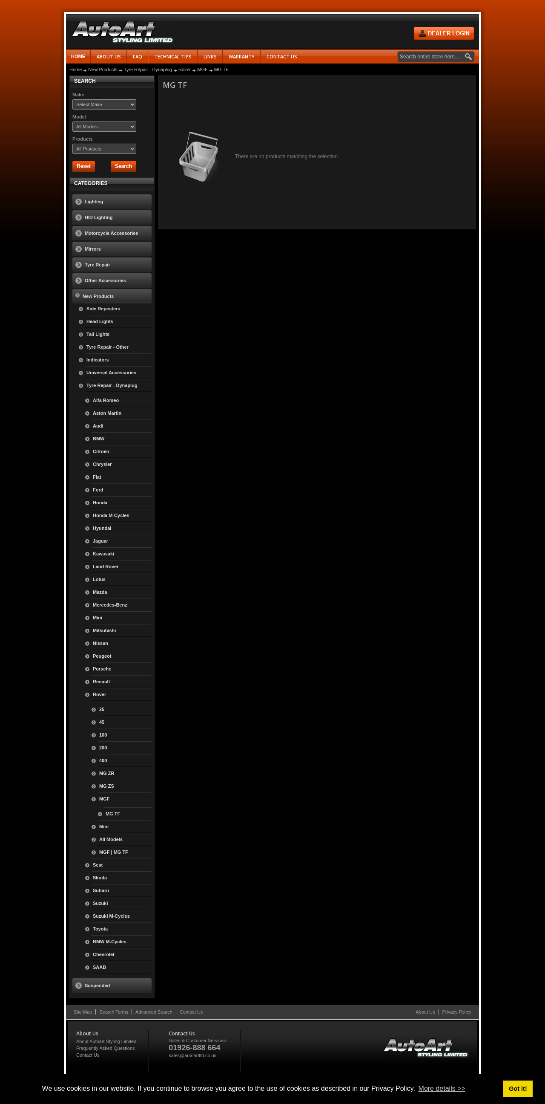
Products (82, 139)
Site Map (83, 1011)
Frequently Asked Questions (105, 1048)
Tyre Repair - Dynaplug (148, 69)
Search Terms (113, 1011)
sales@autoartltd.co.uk (192, 1055)
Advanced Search (153, 1011)
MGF (202, 69)
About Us (425, 1011)
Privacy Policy (456, 1011)
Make (78, 94)
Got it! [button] (518, 1088)
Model (79, 116)
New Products (102, 69)
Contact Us (191, 1011)
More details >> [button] (442, 1088)
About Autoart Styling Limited (106, 1041)
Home (78, 56)
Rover (184, 69)
